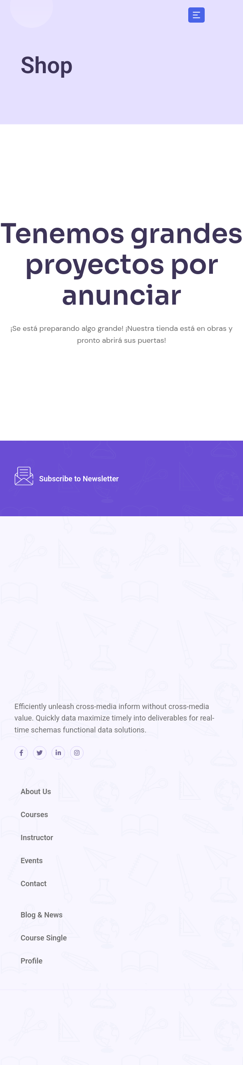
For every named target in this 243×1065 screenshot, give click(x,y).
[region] (136, 64)
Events (32, 860)
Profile (31, 960)
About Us (36, 791)
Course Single (44, 937)
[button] (196, 14)
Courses (34, 814)
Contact (34, 883)
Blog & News (42, 914)
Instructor (37, 837)
